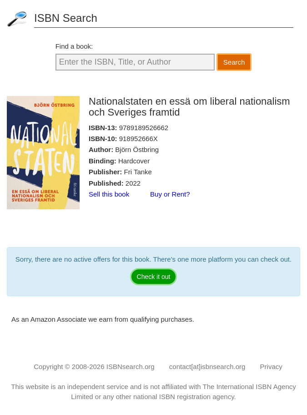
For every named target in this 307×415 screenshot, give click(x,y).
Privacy (271, 366)
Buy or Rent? (170, 194)
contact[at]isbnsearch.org (207, 366)
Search (234, 62)
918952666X (138, 138)
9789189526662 (143, 128)
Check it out (154, 276)
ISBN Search (65, 18)
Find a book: (74, 46)
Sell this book (109, 194)
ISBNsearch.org (130, 366)
